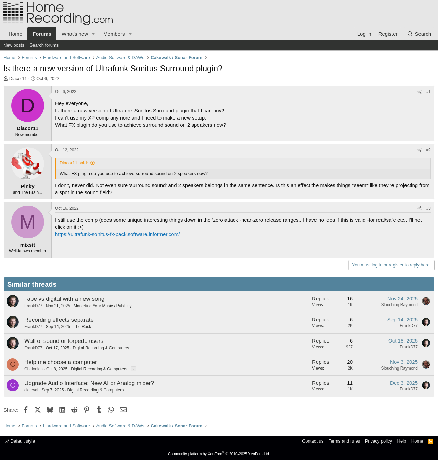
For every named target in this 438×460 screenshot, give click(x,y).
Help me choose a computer (60, 362)
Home (15, 34)
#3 (428, 208)
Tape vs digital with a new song (64, 299)
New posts (13, 45)
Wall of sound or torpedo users (63, 341)
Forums (42, 34)
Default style (20, 441)
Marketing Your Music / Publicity (102, 305)
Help (402, 441)
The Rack (82, 326)
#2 (428, 150)
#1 (428, 91)
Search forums (44, 45)
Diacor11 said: (74, 162)
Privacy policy (378, 441)
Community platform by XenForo (219, 454)
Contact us (312, 441)
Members (114, 34)
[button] (93, 33)
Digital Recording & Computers (101, 348)
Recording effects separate (59, 319)
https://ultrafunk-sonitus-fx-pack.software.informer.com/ (117, 234)
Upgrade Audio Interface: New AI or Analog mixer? (89, 383)
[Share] (419, 92)
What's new (75, 34)
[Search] (419, 33)
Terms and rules (344, 441)
